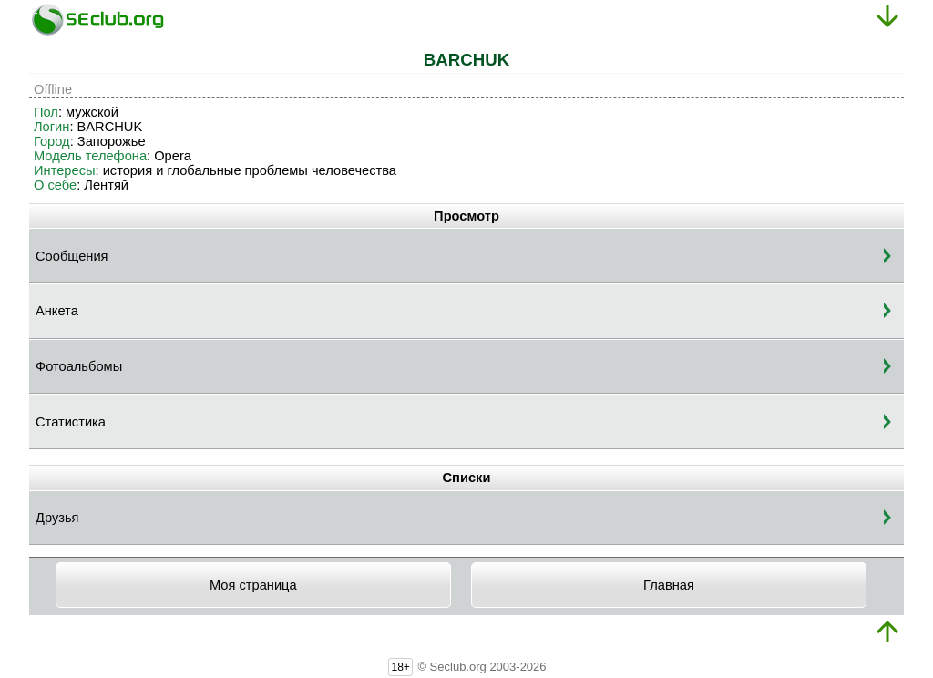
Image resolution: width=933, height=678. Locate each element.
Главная (668, 585)
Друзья (57, 517)
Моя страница (253, 585)
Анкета (57, 310)
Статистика (71, 422)
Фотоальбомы (79, 366)
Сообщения (72, 256)
